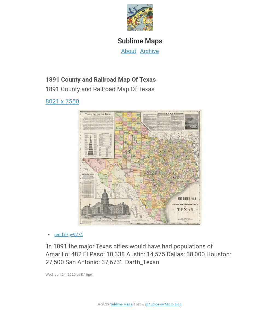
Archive (149, 51)
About (128, 51)
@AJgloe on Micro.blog (163, 304)
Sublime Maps (121, 304)
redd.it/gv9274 (68, 234)
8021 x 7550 (62, 101)
